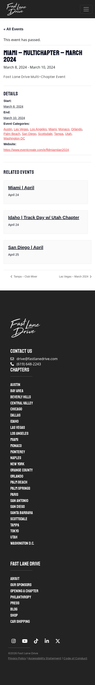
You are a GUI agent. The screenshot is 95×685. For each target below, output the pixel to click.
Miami (52, 129)
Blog (13, 609)
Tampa (58, 134)
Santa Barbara (21, 512)
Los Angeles (38, 129)
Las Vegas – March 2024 (74, 276)
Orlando (76, 129)
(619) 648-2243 (25, 364)
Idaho (14, 421)
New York (17, 464)
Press (14, 603)
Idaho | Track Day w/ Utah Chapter (43, 217)
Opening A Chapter (24, 591)
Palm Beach (12, 134)
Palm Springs (20, 488)
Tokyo (14, 531)
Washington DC (14, 138)
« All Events (13, 29)
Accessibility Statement (44, 658)
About (14, 578)
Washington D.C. (22, 543)
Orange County (21, 470)
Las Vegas (21, 129)
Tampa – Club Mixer (25, 276)
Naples (15, 457)
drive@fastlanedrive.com (34, 358)
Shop (14, 615)
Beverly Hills (20, 397)
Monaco (63, 129)
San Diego (29, 134)
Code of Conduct (75, 658)
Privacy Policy (17, 658)
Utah (68, 134)
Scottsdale (45, 134)
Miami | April (21, 187)
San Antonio (19, 500)
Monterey (17, 452)
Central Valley (21, 403)
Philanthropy (20, 597)
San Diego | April (25, 247)
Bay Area (16, 390)
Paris (14, 494)
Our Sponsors (21, 584)
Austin (8, 129)
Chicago (16, 409)
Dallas (15, 415)
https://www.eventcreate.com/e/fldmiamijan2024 (36, 150)
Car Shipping (20, 621)
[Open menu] (86, 9)
